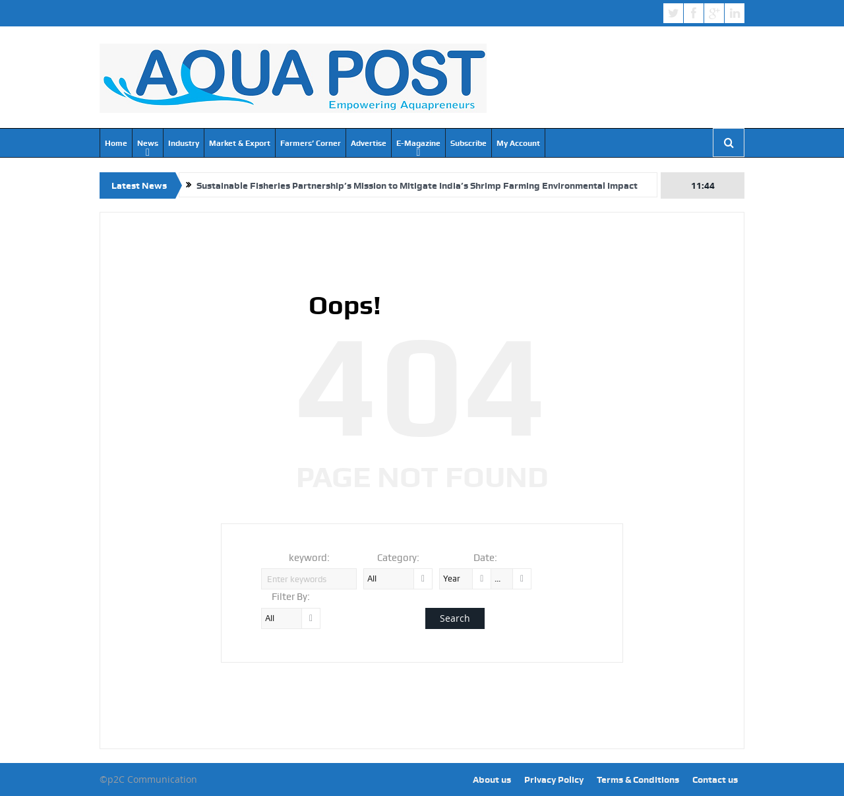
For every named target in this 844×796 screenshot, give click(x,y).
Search (455, 618)
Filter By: (291, 597)
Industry (183, 143)
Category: (398, 558)
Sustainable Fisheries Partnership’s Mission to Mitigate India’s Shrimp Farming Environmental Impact (417, 185)
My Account (518, 143)
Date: (485, 558)
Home (116, 143)
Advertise (368, 143)
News (147, 143)
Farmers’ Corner (310, 143)
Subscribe (468, 143)
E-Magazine (418, 143)
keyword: (309, 558)
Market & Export (239, 143)
